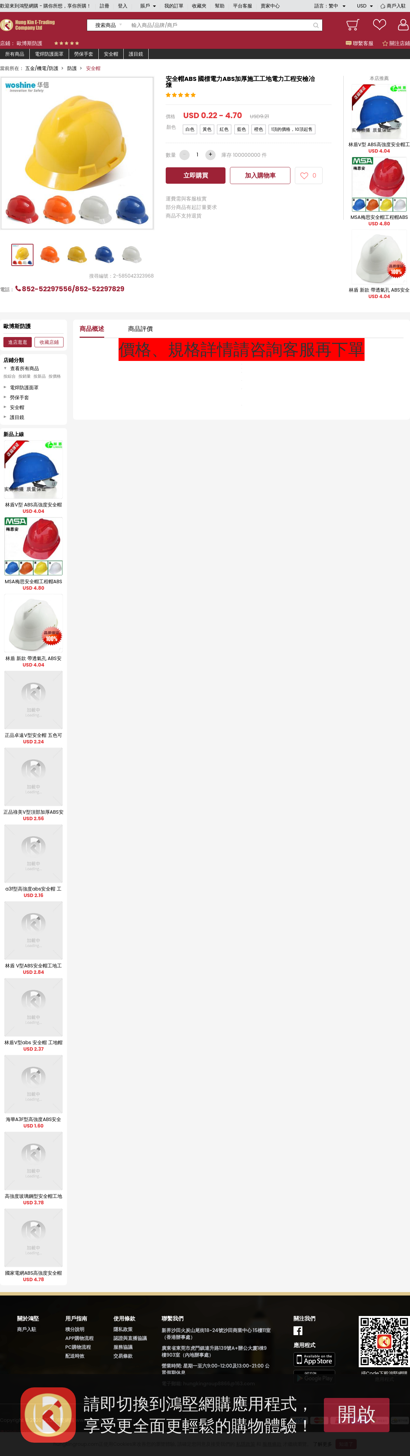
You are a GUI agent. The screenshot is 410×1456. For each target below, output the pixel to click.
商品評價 (140, 328)
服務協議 (123, 1347)
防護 (72, 68)
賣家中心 (270, 5)
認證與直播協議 (130, 1338)
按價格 (55, 376)
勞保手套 (83, 54)
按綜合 (9, 376)
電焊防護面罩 (49, 54)
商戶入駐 (396, 5)
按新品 (39, 376)
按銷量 (24, 376)
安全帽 (111, 54)
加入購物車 (260, 175)
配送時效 (74, 1356)
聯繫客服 (359, 43)
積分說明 (74, 1329)
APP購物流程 (79, 1338)
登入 (122, 5)
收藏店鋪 (49, 342)
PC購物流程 (78, 1347)
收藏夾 (199, 5)
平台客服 (242, 5)
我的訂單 (173, 5)
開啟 (357, 1414)
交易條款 (123, 1356)
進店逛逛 (17, 342)
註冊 (104, 5)
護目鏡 (136, 54)
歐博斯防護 (29, 43)
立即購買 (195, 175)
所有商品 (14, 54)
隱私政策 (123, 1329)
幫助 (219, 5)
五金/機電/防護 (41, 68)
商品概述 (92, 328)
